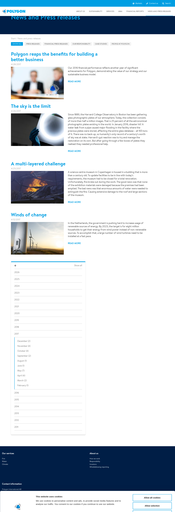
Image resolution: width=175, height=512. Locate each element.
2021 (16, 306)
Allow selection (152, 486)
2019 (16, 320)
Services (110, 11)
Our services (8, 453)
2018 (16, 327)
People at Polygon (121, 44)
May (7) (20, 370)
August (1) (22, 360)
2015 (16, 399)
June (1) (20, 365)
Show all (17, 44)
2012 (16, 420)
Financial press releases (56, 44)
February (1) (22, 385)
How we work (95, 458)
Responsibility (95, 461)
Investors (93, 464)
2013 (16, 413)
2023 (16, 292)
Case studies (101, 44)
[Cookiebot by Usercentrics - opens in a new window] (18, 507)
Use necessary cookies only (152, 494)
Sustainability (95, 11)
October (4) (23, 350)
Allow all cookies (152, 478)
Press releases (33, 44)
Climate (5, 464)
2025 (16, 279)
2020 (17, 313)
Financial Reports (135, 11)
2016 (16, 392)
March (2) (22, 380)
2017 (16, 333)
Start (13, 38)
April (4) (21, 375)
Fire (3, 458)
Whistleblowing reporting (99, 467)
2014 (16, 406)
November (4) (23, 346)
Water (4, 461)
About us (80, 11)
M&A (120, 11)
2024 (17, 286)
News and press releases (159, 11)
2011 (16, 427)
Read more (74, 81)
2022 (16, 299)
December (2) (23, 341)
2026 (16, 272)
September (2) (24, 355)
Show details (143, 506)
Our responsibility (81, 44)
